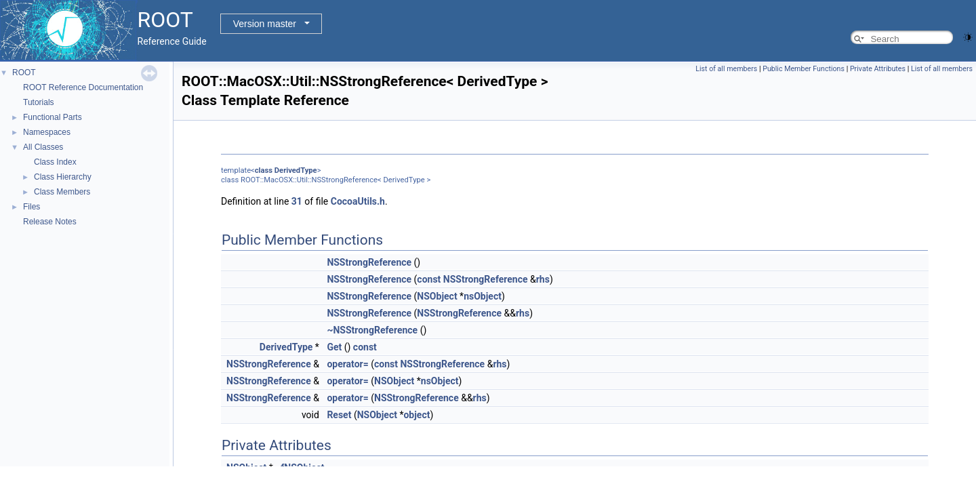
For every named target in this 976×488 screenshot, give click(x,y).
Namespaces (46, 132)
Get (334, 347)
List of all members (726, 68)
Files (31, 206)
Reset (339, 414)
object (416, 414)
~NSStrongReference (372, 330)
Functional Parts (52, 117)
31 (296, 201)
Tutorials (38, 102)
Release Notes (50, 221)
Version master (264, 23)
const (429, 279)
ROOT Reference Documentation (83, 87)
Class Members (62, 192)
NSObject (437, 296)
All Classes (43, 147)
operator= (347, 364)
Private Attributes (878, 68)
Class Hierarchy (63, 177)
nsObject (483, 296)
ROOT (24, 72)
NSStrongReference (369, 262)
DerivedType (295, 170)
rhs (543, 279)
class (263, 170)
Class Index (55, 162)
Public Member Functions (803, 68)
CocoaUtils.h (358, 201)
